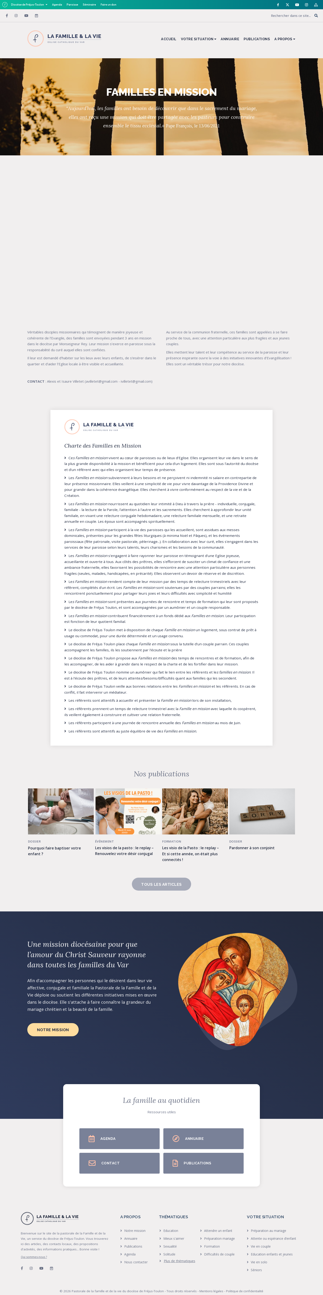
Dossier (36, 835)
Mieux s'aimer (173, 1232)
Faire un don (108, 4)
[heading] (177, 1254)
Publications (133, 1240)
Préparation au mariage (268, 1224)
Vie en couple (261, 1240)
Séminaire (89, 4)
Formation (173, 835)
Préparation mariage (219, 1232)
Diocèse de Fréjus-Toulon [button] (27, 4)
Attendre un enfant (218, 1224)
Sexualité (170, 1240)
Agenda (57, 4)
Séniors (256, 1263)
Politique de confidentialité (244, 1285)
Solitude (169, 1248)
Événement (106, 835)
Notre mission (135, 1224)
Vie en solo (259, 1255)
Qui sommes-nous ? (34, 1250)
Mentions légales (211, 1285)
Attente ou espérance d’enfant (273, 1232)
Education (170, 1224)
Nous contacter (136, 1255)
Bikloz (181, 1290)
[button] (316, 16)
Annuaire (130, 1232)
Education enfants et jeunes (272, 1248)
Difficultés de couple (219, 1248)
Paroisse (72, 4)
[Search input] (280, 15)
